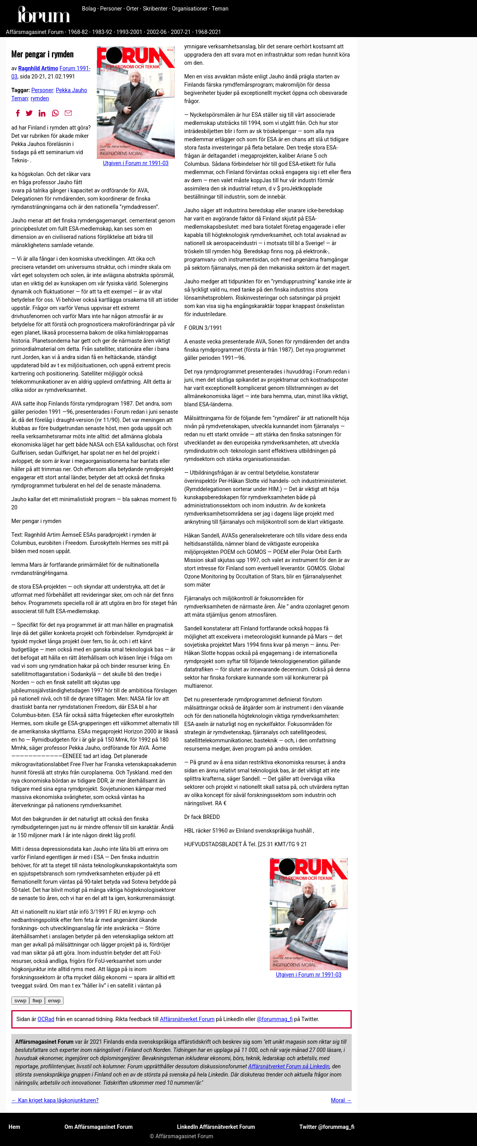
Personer (111, 8)
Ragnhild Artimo (38, 68)
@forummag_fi (275, 1019)
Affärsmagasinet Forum (35, 32)
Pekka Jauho (71, 90)
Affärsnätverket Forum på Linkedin (288, 1066)
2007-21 (181, 32)
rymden (40, 98)
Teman (220, 8)
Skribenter (155, 8)
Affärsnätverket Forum (187, 1019)
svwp (20, 1001)
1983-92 (102, 32)
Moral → (341, 1100)
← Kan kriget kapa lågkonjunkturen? (55, 1100)
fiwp (37, 1001)
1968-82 (78, 32)
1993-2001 (129, 32)
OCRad (45, 1019)
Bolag (89, 8)
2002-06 (157, 32)
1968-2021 (208, 32)
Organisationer (190, 8)
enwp (54, 1001)
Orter (132, 8)
